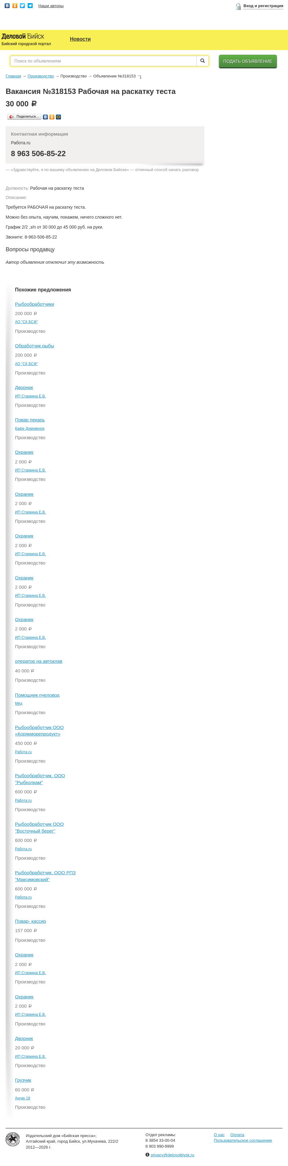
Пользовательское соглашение (243, 1140)
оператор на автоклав (38, 661)
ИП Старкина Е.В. (30, 396)
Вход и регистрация (263, 5)
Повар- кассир (30, 921)
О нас (219, 1134)
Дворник (24, 387)
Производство (41, 76)
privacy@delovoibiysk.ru (172, 1155)
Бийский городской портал (26, 43)
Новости (80, 39)
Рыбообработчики (34, 304)
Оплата (238, 1134)
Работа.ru (23, 752)
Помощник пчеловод (37, 695)
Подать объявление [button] (247, 61)
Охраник (24, 452)
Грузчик (23, 1080)
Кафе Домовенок (29, 428)
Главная (13, 76)
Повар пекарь (30, 419)
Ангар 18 (22, 1098)
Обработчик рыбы (34, 345)
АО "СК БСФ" (26, 322)
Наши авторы (51, 5)
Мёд (18, 703)
